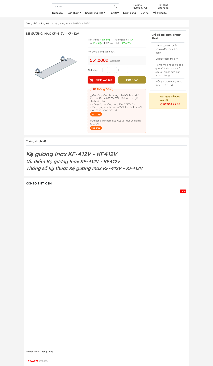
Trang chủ (57, 12)
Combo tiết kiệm (39, 183)
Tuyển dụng (129, 12)
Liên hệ (145, 12)
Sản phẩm (75, 13)
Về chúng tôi (160, 12)
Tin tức (114, 13)
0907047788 (170, 104)
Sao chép (96, 114)
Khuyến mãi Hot (96, 13)
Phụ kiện (45, 23)
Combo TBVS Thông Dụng (39, 351)
